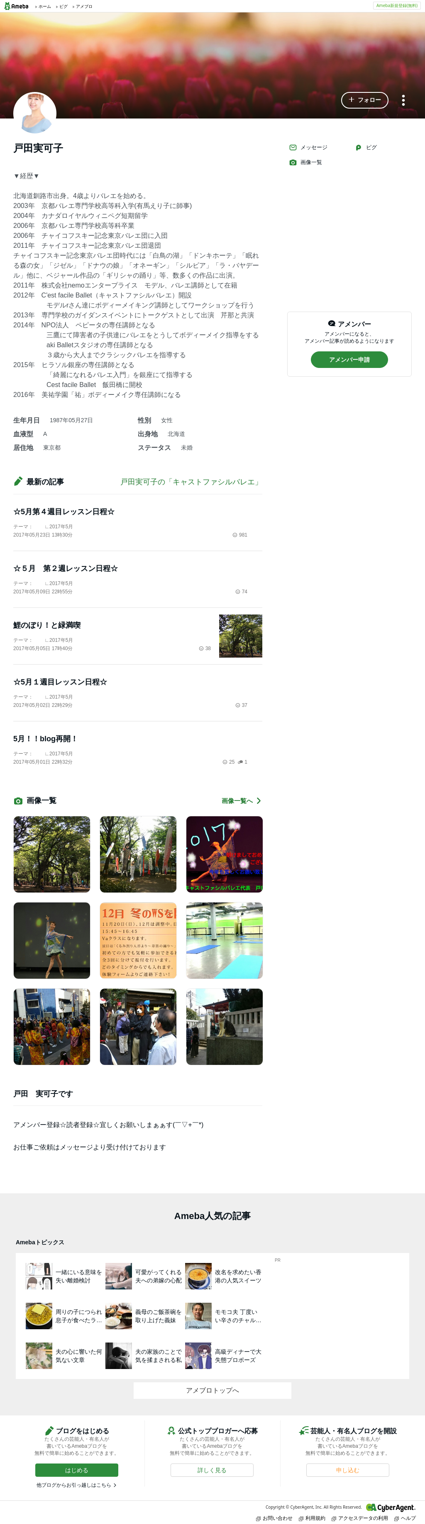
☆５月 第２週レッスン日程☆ (65, 568)
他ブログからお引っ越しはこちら (74, 1485)
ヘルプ (405, 1518)
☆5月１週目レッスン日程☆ (60, 682)
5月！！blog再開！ (45, 739)
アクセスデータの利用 (360, 1518)
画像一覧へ (242, 801)
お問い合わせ (274, 1518)
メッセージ (308, 147)
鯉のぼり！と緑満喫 (47, 625)
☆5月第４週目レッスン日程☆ (64, 512)
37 (241, 705)
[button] (364, 100)
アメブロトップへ (212, 1390)
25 (228, 762)
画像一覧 (305, 162)
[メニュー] (403, 101)
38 (205, 648)
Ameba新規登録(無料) (397, 5)
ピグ (365, 147)
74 (241, 592)
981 (239, 535)
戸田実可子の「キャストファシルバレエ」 (191, 482)
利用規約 (312, 1518)
